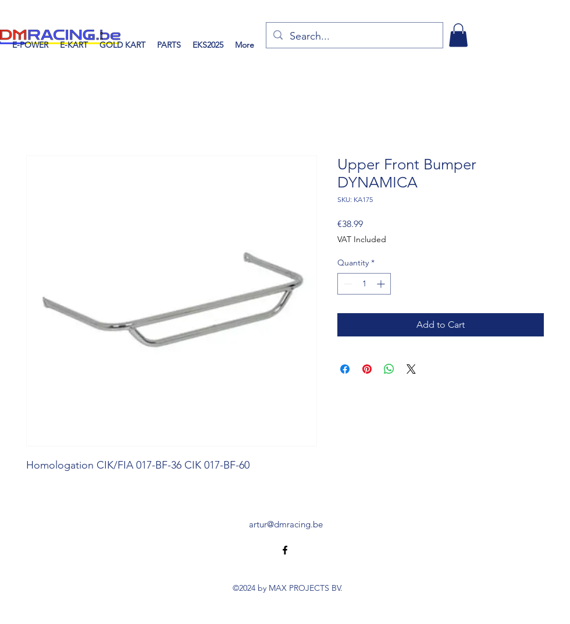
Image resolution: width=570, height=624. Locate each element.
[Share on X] (411, 369)
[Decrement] (346, 284)
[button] (458, 35)
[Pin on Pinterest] (367, 369)
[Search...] (354, 37)
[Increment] (382, 284)
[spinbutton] (364, 284)
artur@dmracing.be (286, 524)
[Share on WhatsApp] (389, 369)
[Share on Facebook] (345, 369)
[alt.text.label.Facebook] (285, 550)
